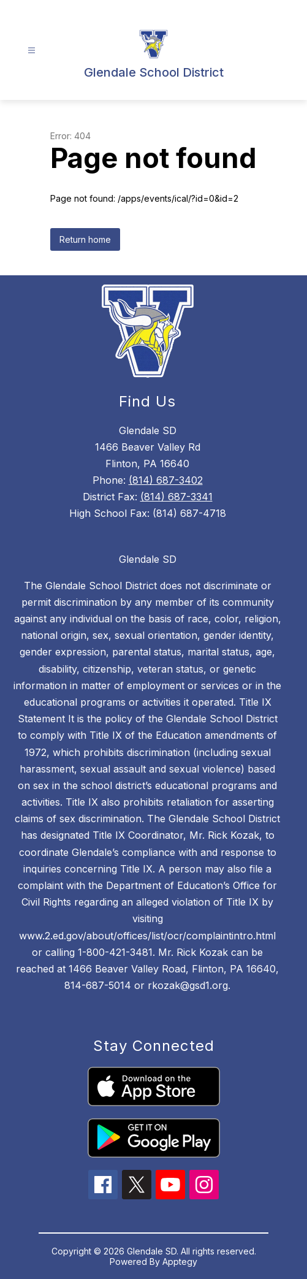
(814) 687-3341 (176, 497)
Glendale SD (147, 559)
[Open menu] (32, 51)
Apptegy (179, 1261)
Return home (85, 239)
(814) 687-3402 (166, 480)
